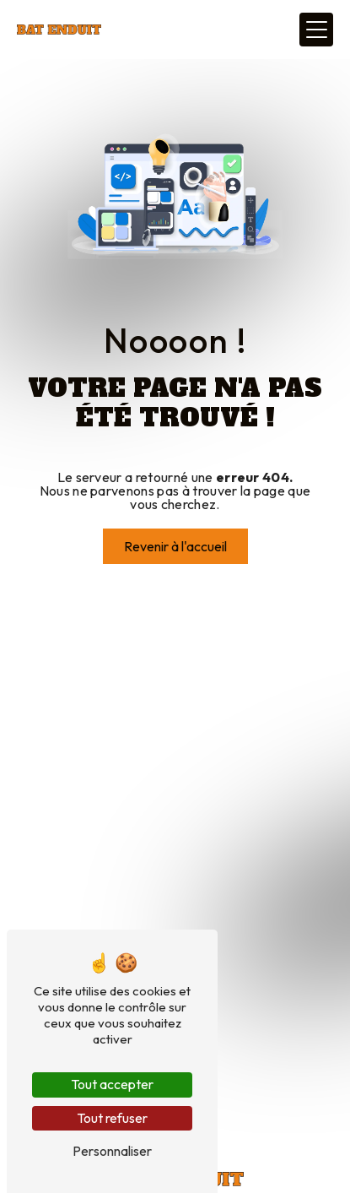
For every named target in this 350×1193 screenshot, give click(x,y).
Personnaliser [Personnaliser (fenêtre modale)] (112, 1150)
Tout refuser (112, 1117)
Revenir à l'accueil (175, 546)
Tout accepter (112, 1084)
